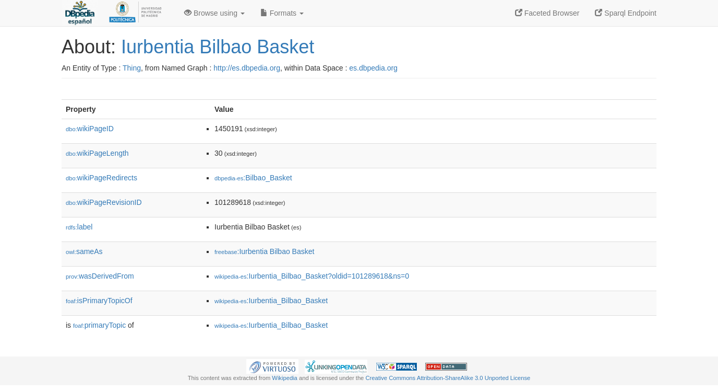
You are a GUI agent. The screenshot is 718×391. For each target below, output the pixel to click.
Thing (132, 68)
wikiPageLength (97, 153)
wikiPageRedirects (101, 178)
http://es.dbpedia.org (246, 68)
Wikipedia (284, 378)
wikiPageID (90, 128)
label (79, 227)
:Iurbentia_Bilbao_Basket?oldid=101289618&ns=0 (311, 276)
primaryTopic (99, 325)
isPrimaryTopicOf (99, 300)
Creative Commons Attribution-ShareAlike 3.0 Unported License (447, 378)
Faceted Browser (547, 13)
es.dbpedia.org (373, 68)
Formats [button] (282, 13)
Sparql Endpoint (625, 13)
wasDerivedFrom (100, 276)
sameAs (84, 251)
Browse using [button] (214, 13)
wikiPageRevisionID (104, 202)
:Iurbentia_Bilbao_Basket (271, 300)
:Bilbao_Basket (253, 178)
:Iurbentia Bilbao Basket (264, 251)
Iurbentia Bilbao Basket (217, 47)
